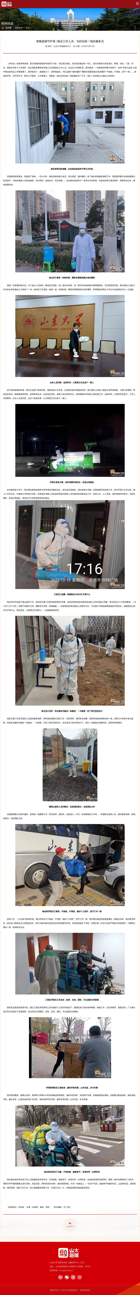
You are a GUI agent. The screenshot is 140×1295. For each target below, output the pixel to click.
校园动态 (18, 28)
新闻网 (8, 28)
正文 (28, 28)
